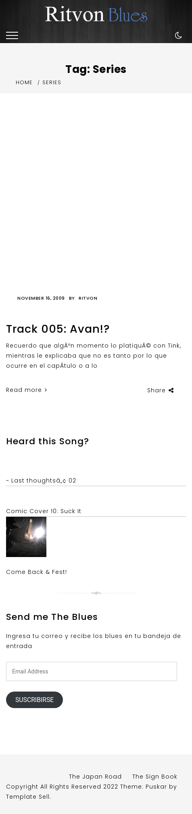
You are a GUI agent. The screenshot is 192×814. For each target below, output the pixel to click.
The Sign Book (154, 777)
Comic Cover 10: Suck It (43, 511)
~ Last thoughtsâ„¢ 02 (41, 480)
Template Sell (28, 797)
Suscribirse (34, 700)
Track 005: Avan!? (58, 328)
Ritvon (88, 298)
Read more (26, 390)
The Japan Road (95, 777)
